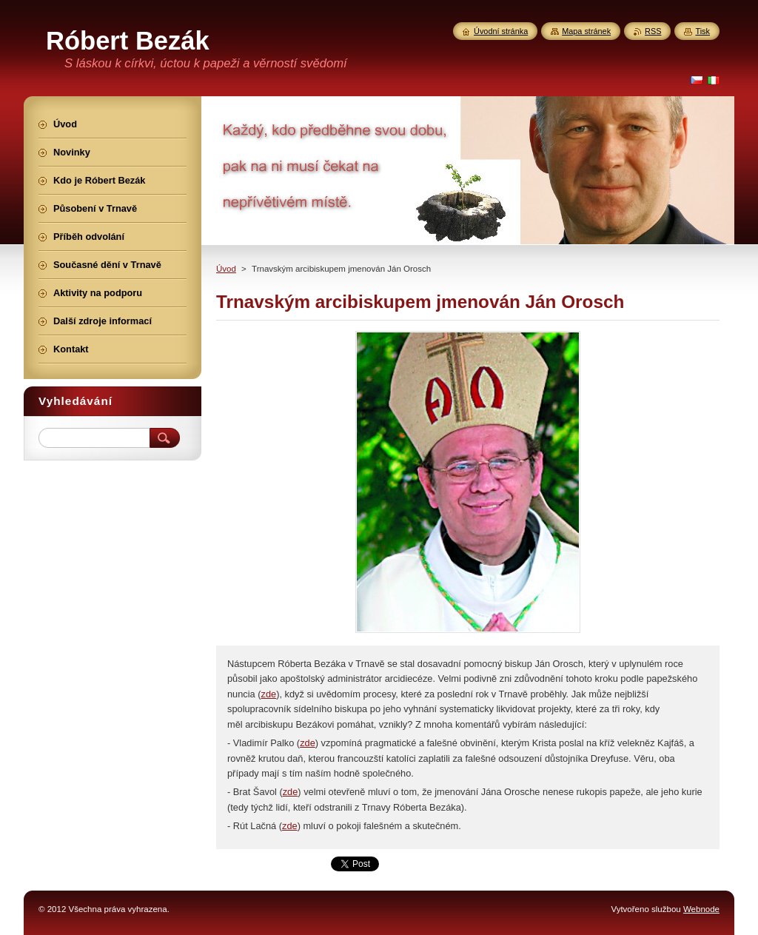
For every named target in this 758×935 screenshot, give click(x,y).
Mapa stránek (586, 31)
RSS (653, 31)
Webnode (701, 909)
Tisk (702, 31)
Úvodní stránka (501, 31)
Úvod (226, 268)
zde (269, 694)
